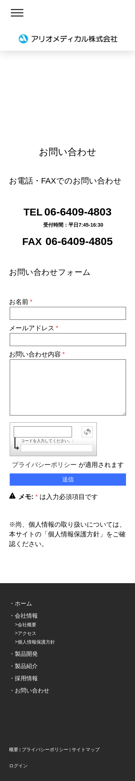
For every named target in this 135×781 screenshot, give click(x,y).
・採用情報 (23, 678)
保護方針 (45, 642)
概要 (13, 749)
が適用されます (68, 464)
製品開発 (26, 653)
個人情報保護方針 (74, 534)
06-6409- (65, 212)
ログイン (18, 765)
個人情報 (27, 642)
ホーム (23, 603)
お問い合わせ (32, 690)
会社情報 (26, 615)
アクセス (27, 633)
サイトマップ (86, 749)
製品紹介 (26, 666)
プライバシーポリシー (44, 464)
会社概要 (27, 624)
